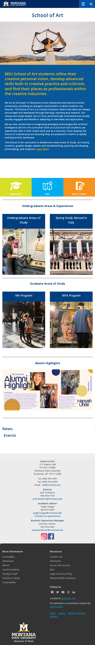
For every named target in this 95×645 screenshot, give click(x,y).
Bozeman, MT (68, 598)
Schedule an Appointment (47, 516)
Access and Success (60, 565)
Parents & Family (11, 578)
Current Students (11, 569)
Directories (55, 560)
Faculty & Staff (9, 573)
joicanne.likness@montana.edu (47, 529)
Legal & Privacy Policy (61, 573)
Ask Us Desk (56, 606)
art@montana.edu (51, 484)
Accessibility (8, 556)
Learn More (42, 149)
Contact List (56, 556)
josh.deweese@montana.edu (47, 498)
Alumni (5, 565)
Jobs (52, 569)
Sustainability (9, 582)
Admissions (8, 560)
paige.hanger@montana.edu (47, 512)
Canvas (61, 613)
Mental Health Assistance (63, 578)
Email (52, 613)
